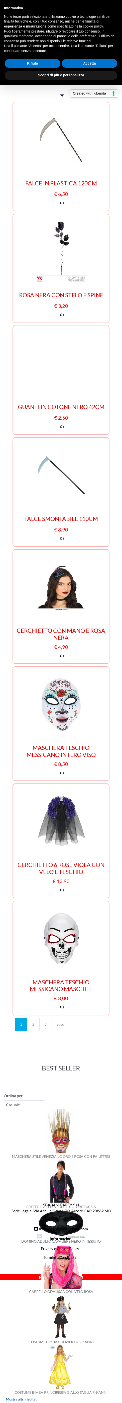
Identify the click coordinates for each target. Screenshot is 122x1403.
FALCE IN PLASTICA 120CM (61, 183)
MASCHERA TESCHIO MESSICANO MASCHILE (61, 986)
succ (60, 1024)
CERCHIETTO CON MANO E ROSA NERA (61, 634)
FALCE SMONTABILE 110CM (61, 518)
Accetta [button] (89, 63)
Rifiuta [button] (32, 63)
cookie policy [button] (93, 26)
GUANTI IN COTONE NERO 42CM (61, 407)
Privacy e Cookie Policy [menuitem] (60, 1248)
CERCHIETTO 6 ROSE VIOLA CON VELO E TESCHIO (61, 868)
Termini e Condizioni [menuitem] (60, 1257)
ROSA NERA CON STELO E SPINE (61, 295)
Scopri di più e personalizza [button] (61, 75)
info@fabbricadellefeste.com (63, 1228)
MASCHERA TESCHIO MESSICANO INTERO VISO (61, 751)
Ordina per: (14, 1095)
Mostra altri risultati (22, 1399)
